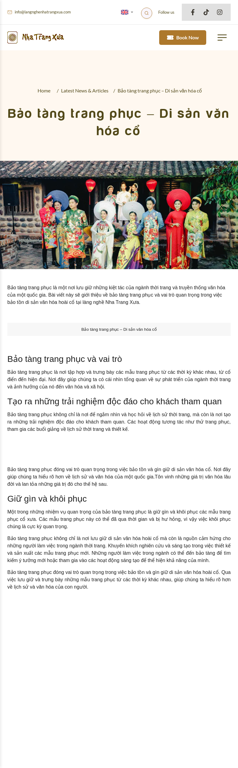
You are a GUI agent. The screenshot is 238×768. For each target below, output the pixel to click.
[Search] (146, 13)
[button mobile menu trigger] (222, 37)
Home (44, 90)
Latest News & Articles (84, 90)
